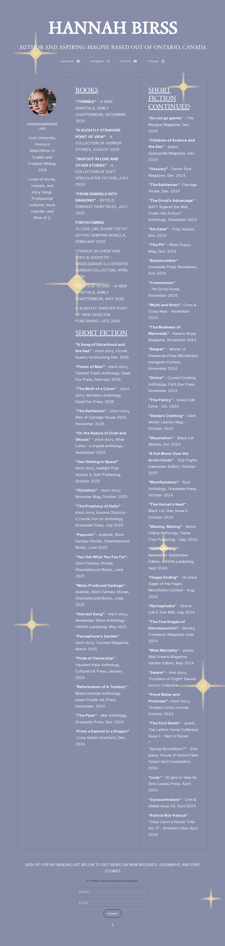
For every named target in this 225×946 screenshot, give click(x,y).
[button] (70, 61)
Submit (112, 913)
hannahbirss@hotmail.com (42, 126)
